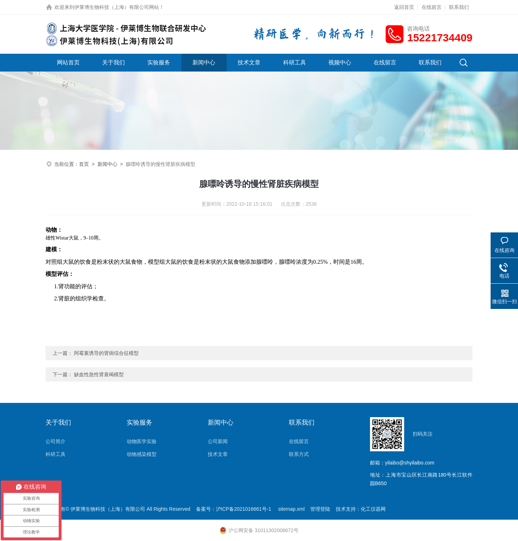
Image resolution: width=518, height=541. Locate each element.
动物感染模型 (142, 454)
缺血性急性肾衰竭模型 (99, 374)
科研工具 (294, 62)
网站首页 (68, 62)
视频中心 (339, 62)
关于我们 (113, 62)
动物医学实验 (142, 441)
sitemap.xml (291, 509)
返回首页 (404, 7)
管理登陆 (320, 509)
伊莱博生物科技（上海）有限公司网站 (116, 7)
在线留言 (432, 7)
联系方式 (299, 454)
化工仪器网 (373, 509)
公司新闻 (218, 441)
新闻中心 (203, 62)
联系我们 (459, 7)
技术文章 (249, 62)
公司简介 (55, 441)
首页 (84, 164)
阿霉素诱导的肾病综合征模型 (106, 353)
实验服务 (158, 62)
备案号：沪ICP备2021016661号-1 (234, 509)
